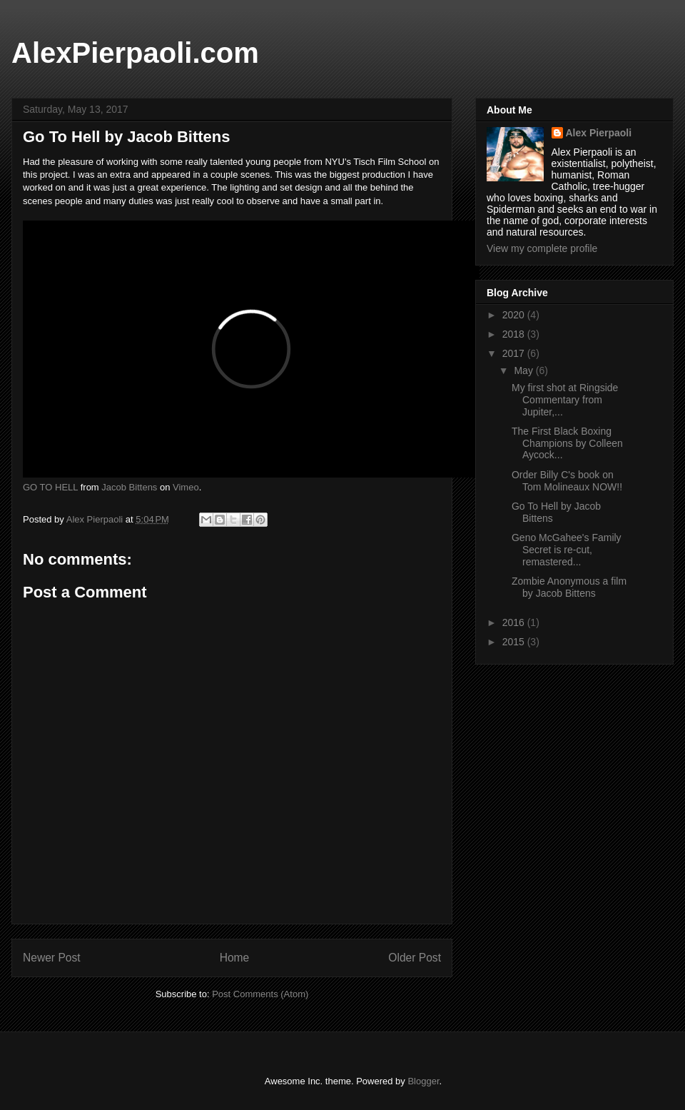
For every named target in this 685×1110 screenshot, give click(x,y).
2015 (514, 641)
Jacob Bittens (129, 487)
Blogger (423, 1081)
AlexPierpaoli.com (135, 53)
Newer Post (52, 958)
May (524, 370)
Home (235, 958)
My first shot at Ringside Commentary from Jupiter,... (565, 400)
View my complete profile (542, 248)
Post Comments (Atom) (260, 994)
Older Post (414, 958)
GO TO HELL (50, 487)
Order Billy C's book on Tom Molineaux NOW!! (567, 481)
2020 (514, 315)
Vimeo (186, 487)
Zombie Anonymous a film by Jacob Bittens (569, 587)
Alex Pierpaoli (599, 132)
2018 (514, 334)
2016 (514, 622)
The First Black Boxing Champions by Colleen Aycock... (567, 443)
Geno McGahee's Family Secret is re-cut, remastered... (566, 549)
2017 (514, 353)
